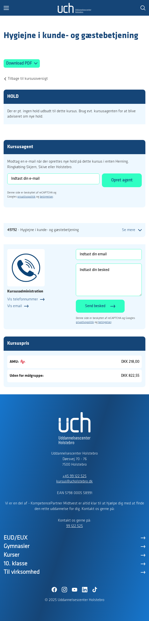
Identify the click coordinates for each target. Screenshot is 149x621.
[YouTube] (75, 590)
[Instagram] (64, 590)
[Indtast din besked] (109, 280)
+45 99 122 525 (74, 476)
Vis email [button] (14, 306)
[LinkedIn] (85, 590)
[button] (31, 8)
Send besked (95, 306)
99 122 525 (74, 526)
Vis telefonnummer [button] (22, 299)
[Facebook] (54, 590)
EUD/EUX (16, 538)
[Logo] (75, 8)
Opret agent (122, 180)
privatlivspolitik (26, 196)
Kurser (11, 555)
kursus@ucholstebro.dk (74, 481)
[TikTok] (95, 590)
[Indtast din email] (109, 254)
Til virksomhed (22, 572)
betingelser (46, 196)
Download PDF (19, 63)
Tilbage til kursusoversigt (28, 79)
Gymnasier (16, 546)
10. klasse (15, 564)
